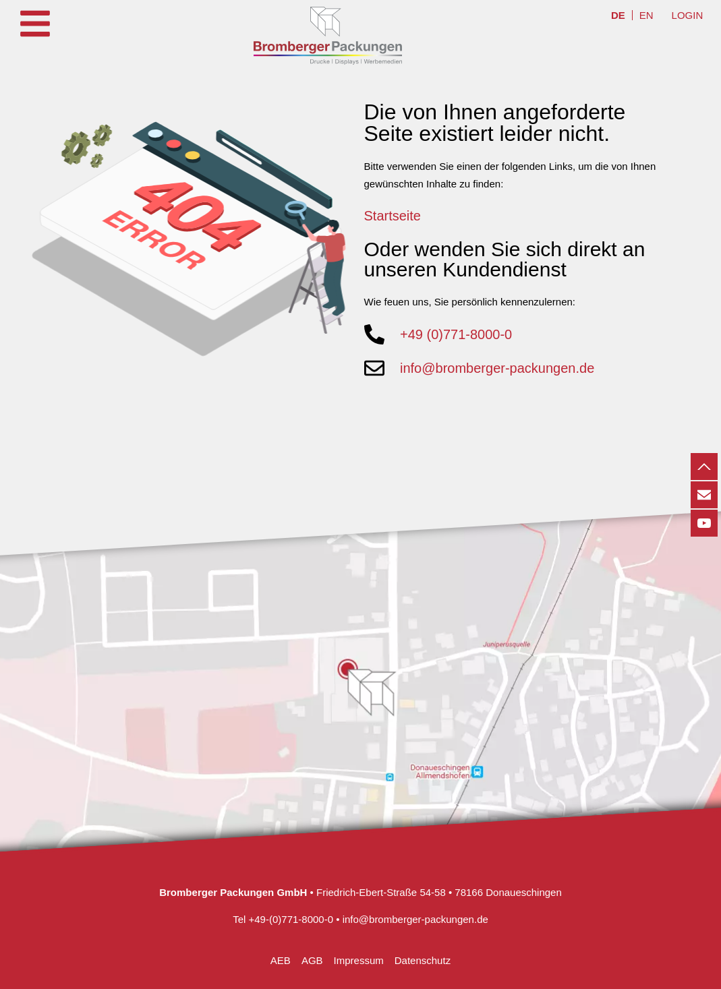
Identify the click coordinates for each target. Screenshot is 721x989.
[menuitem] (618, 15)
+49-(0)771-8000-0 (291, 919)
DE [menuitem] (618, 15)
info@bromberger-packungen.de (415, 919)
